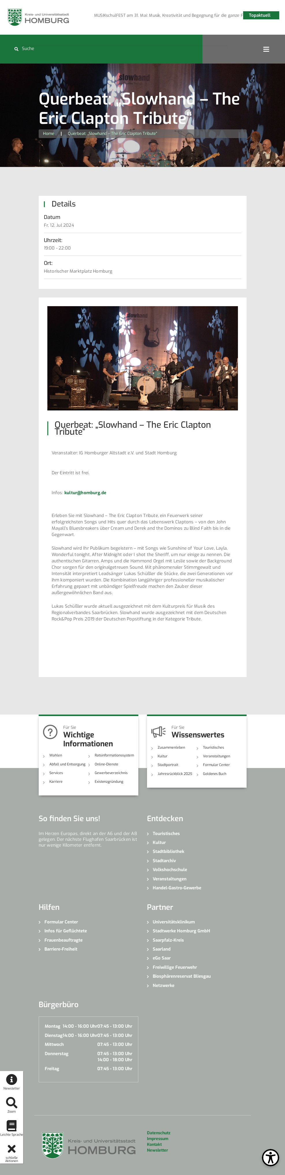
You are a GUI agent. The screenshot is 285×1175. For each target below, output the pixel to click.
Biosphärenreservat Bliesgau (182, 976)
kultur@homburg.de (85, 493)
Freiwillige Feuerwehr (175, 967)
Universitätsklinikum (174, 922)
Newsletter (157, 1150)
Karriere (55, 781)
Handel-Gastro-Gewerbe (177, 888)
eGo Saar (162, 958)
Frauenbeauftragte (63, 940)
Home (48, 133)
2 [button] (158, 16)
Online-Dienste (106, 764)
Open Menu (266, 49)
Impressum (157, 1138)
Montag (52, 1026)
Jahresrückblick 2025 (175, 773)
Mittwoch (54, 1044)
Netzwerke (163, 985)
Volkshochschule (170, 870)
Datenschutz (158, 1132)
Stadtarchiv (164, 860)
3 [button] (166, 16)
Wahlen (55, 755)
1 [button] (149, 16)
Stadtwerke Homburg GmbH (181, 931)
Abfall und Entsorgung (67, 764)
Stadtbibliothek (168, 851)
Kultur (162, 756)
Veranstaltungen (216, 756)
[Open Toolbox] (270, 1157)
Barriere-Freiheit (60, 949)
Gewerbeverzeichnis (110, 773)
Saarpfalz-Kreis (168, 940)
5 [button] (184, 16)
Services (55, 773)
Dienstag (54, 1035)
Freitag (52, 1069)
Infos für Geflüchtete (65, 931)
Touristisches (213, 747)
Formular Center (216, 765)
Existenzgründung (109, 781)
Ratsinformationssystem (114, 755)
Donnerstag (56, 1053)
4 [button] (175, 16)
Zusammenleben (171, 747)
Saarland (162, 949)
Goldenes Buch (214, 773)
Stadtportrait (168, 765)
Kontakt (154, 1144)
